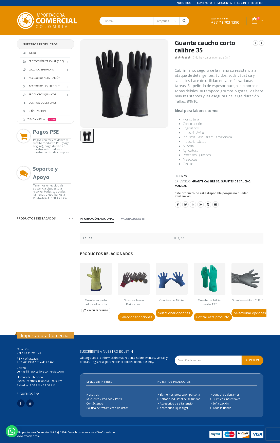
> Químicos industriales (225, 399)
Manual (181, 186)
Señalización (34, 111)
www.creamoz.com (28, 436)
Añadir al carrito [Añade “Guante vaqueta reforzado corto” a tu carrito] (97, 310)
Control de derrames (39, 102)
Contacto (204, 3)
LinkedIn (193, 204)
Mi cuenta (225, 3)
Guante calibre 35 (205, 181)
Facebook (178, 204)
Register (257, 3)
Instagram (30, 403)
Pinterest (208, 204)
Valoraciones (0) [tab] (133, 218)
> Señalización (219, 403)
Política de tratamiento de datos (107, 408)
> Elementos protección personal (179, 394)
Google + (200, 204)
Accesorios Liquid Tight (41, 86)
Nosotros (184, 3)
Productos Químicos (39, 94)
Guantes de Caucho (235, 181)
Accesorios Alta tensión (41, 78)
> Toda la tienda (220, 408)
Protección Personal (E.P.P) (43, 61)
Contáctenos (94, 403)
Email (215, 204)
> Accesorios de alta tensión (175, 403)
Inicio (29, 53)
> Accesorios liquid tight (172, 408)
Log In (241, 3)
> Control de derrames (225, 394)
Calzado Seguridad (38, 69)
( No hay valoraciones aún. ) (211, 57)
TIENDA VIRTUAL (39, 119)
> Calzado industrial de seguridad (178, 399)
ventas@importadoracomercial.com (40, 371)
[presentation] (70, 218)
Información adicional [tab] (97, 218)
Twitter (185, 204)
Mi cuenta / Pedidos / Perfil (104, 399)
